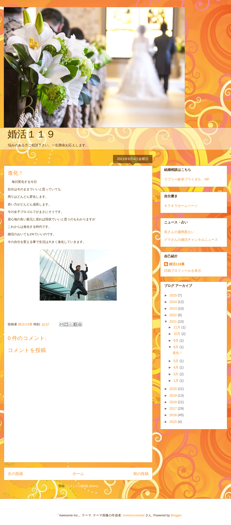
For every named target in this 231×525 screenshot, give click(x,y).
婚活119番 (177, 264)
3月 (176, 374)
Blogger (176, 515)
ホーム (78, 474)
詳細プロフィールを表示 (182, 270)
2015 (173, 422)
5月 (176, 361)
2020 (173, 389)
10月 (177, 334)
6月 (176, 347)
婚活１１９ (31, 134)
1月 (176, 381)
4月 (176, 367)
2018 (173, 402)
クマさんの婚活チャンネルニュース (191, 239)
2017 (173, 408)
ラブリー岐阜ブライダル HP (186, 179)
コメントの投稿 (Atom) (82, 486)
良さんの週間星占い (179, 232)
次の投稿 (15, 474)
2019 (173, 395)
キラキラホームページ (181, 206)
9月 (176, 340)
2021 (173, 321)
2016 (173, 415)
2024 (173, 302)
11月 (177, 327)
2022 (173, 315)
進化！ (178, 353)
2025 (173, 295)
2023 (173, 308)
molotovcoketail (134, 515)
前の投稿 (141, 474)
